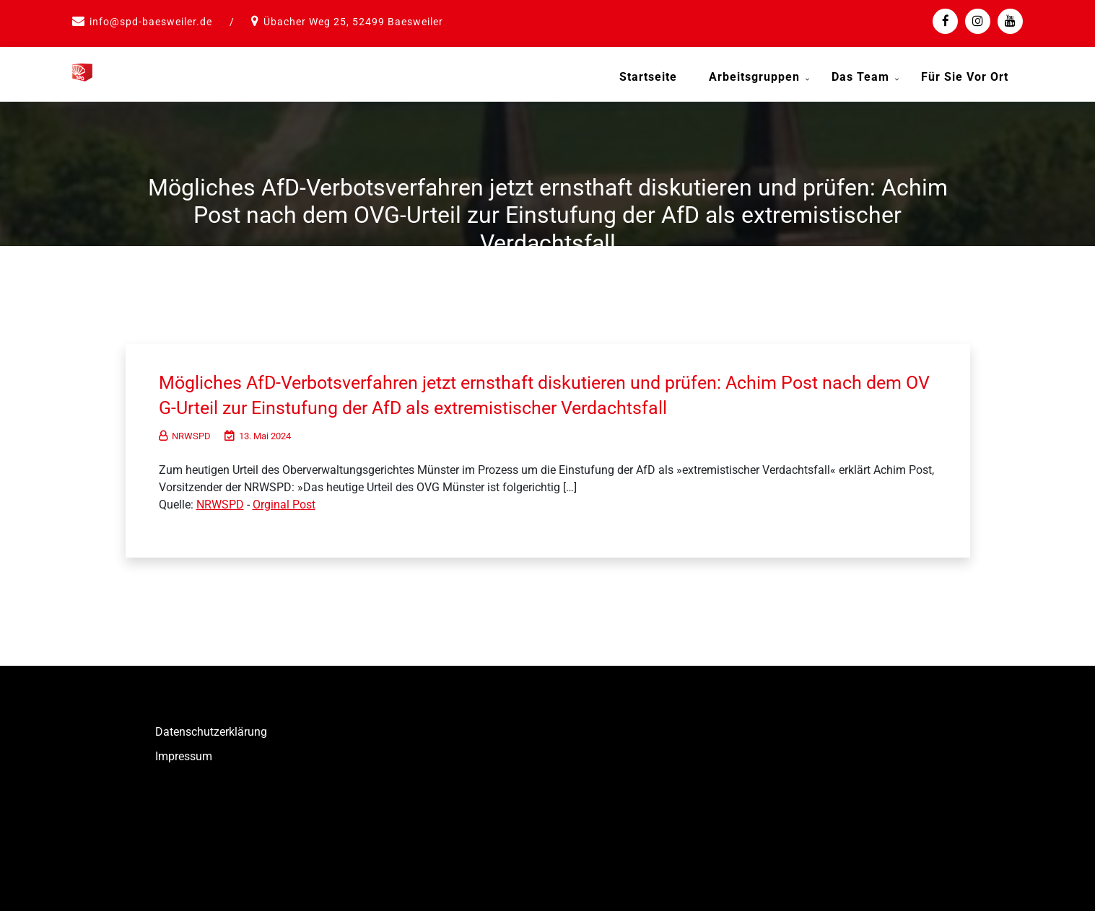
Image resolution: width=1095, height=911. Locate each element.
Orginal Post (284, 502)
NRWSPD (185, 433)
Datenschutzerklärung (211, 729)
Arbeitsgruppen (754, 77)
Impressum (183, 754)
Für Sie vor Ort (964, 77)
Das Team (860, 77)
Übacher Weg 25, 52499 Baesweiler (353, 21)
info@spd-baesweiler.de (151, 21)
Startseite (648, 77)
